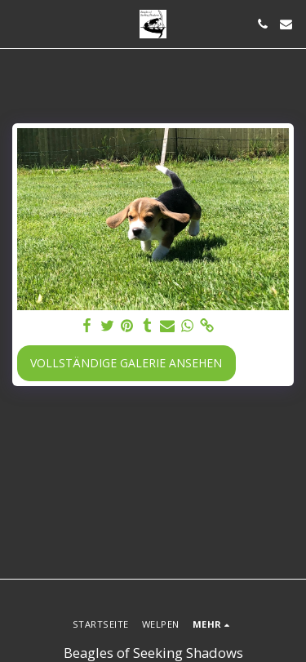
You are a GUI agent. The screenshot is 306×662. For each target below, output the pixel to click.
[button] (18, 23)
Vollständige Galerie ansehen (126, 363)
